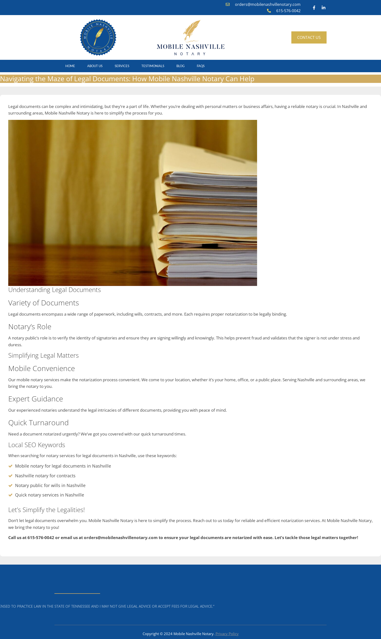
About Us (95, 66)
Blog (180, 66)
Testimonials (152, 66)
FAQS (201, 66)
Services (122, 66)
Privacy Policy (227, 633)
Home (70, 66)
